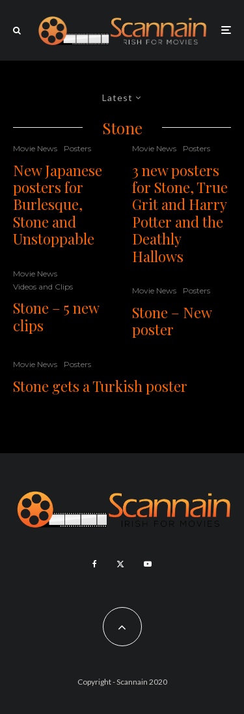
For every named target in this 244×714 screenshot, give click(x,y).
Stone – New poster (171, 321)
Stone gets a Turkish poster (100, 386)
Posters (77, 148)
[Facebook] (95, 564)
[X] (120, 564)
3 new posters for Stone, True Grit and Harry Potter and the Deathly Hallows (180, 213)
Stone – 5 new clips (56, 316)
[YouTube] (147, 564)
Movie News (35, 148)
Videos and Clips (43, 286)
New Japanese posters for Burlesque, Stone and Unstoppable (57, 205)
